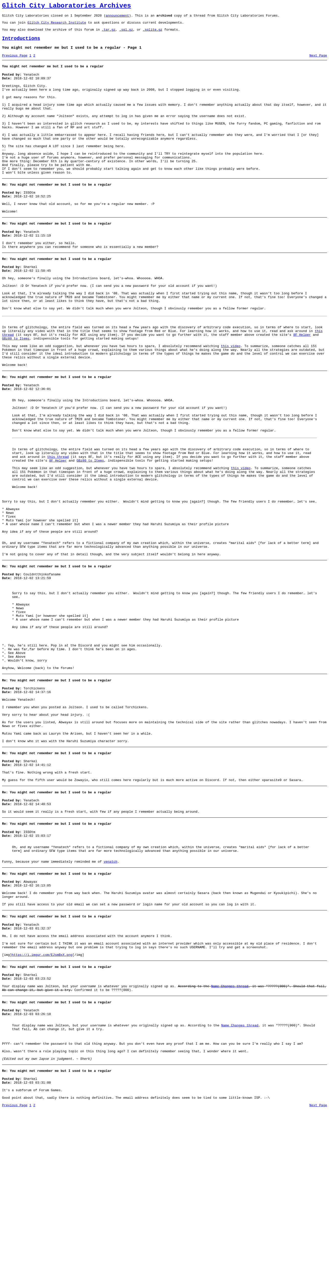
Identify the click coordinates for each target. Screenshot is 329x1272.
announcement (117, 17)
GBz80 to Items (15, 387)
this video (231, 396)
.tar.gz (109, 33)
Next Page (318, 61)
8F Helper (302, 383)
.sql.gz (126, 33)
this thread (58, 525)
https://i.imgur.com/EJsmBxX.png (42, 1098)
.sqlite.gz (152, 33)
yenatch (111, 992)
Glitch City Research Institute (56, 25)
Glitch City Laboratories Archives (66, 6)
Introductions (21, 43)
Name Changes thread (229, 1132)
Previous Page (14, 61)
